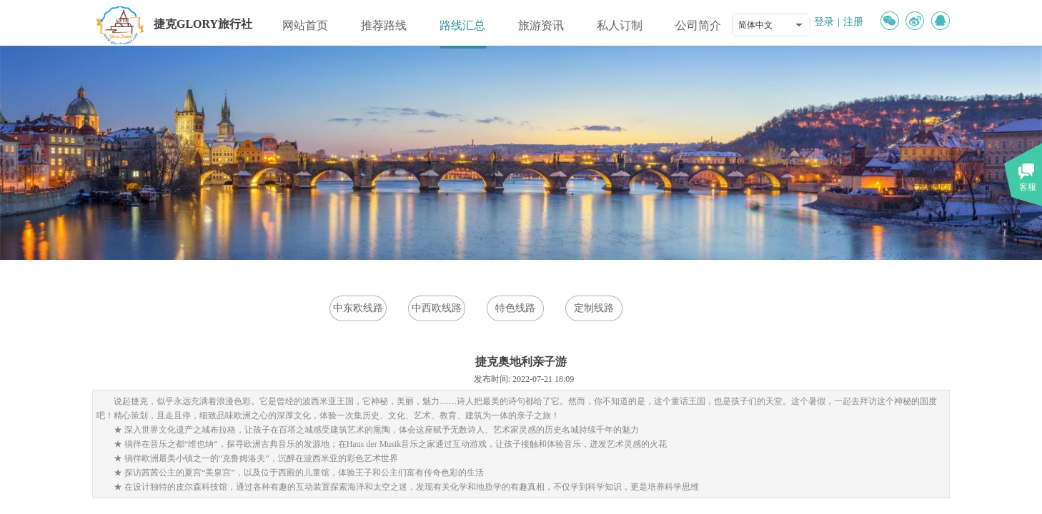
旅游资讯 (541, 25)
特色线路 (515, 308)
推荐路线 (384, 25)
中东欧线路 (358, 308)
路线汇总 (462, 25)
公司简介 (698, 25)
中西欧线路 (437, 308)
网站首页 (305, 25)
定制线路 (594, 308)
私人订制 (619, 25)
